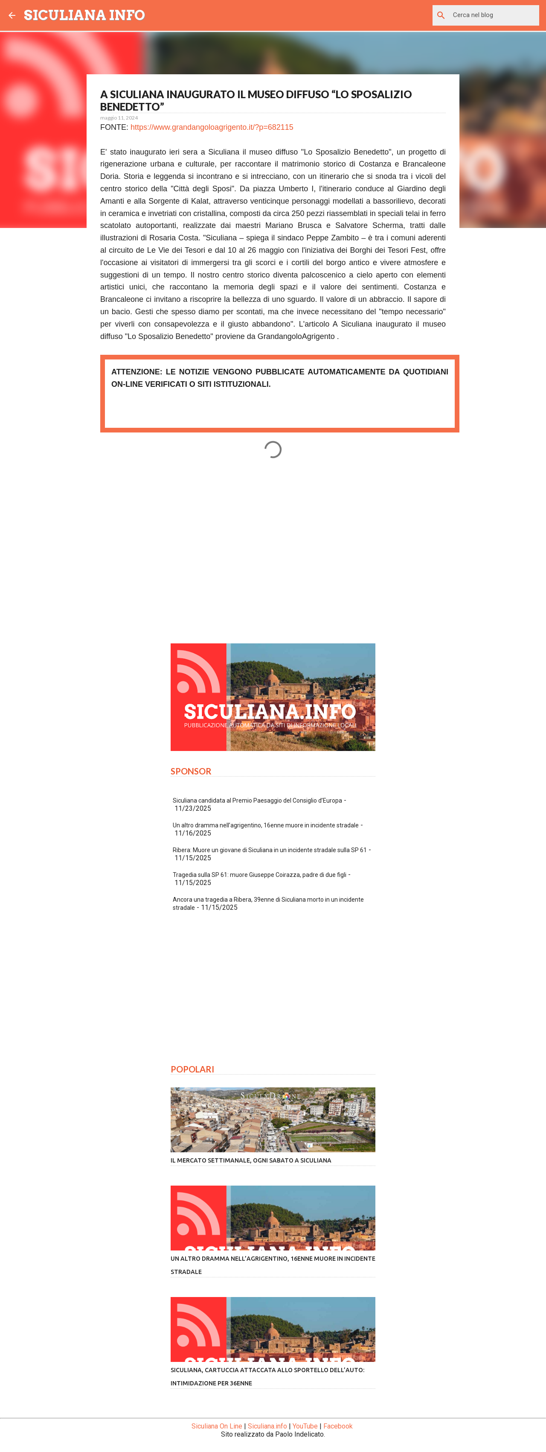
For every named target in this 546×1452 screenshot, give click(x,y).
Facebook (338, 1426)
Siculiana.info (267, 1426)
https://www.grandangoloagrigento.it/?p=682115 (212, 127)
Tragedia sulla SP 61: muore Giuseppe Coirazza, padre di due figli (259, 874)
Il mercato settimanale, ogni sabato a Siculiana (251, 1160)
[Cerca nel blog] (494, 15)
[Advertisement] (273, 557)
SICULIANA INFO (84, 15)
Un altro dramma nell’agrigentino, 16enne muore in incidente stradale (266, 825)
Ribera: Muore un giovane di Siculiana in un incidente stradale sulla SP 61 (270, 850)
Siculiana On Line (217, 1426)
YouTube (305, 1426)
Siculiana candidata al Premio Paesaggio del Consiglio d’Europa (257, 800)
